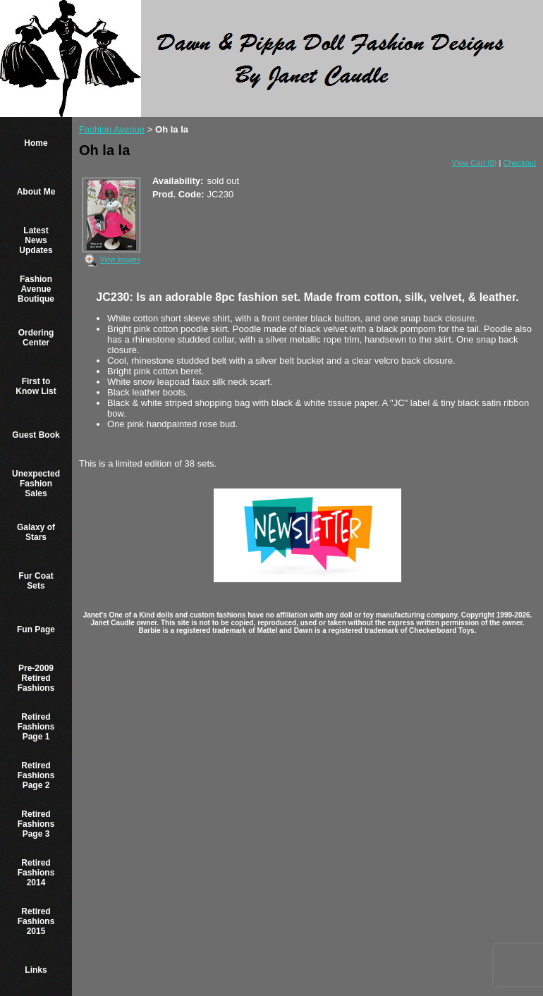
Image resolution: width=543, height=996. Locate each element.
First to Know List (36, 386)
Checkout (520, 163)
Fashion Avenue (112, 129)
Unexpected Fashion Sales (36, 483)
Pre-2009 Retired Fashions (36, 678)
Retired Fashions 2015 (36, 921)
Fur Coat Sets (35, 581)
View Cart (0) (474, 163)
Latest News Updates (35, 240)
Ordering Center (36, 338)
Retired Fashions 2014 (36, 872)
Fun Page (36, 629)
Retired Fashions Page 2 (36, 775)
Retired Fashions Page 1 (36, 727)
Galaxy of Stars (36, 532)
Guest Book (35, 435)
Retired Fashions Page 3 (36, 824)
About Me (36, 192)
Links (36, 970)
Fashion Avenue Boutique (36, 289)
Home (35, 143)
